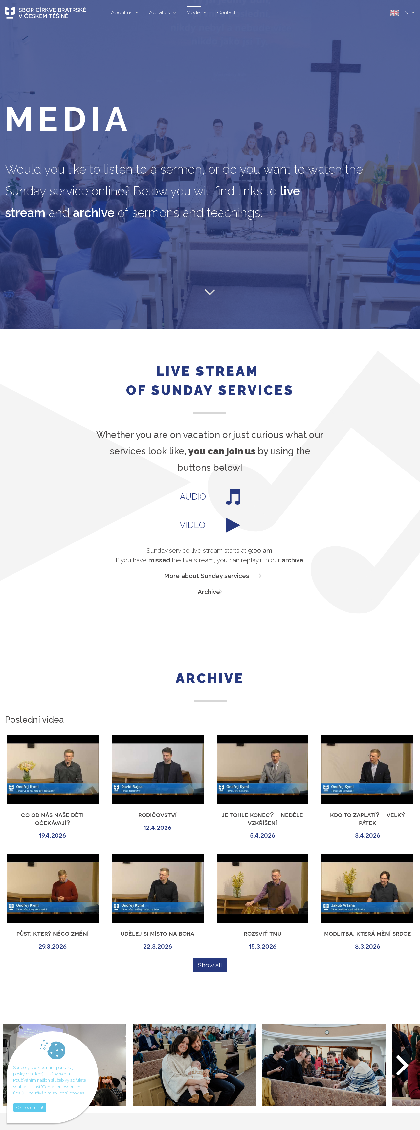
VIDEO (210, 525)
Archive (209, 591)
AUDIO (210, 497)
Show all (210, 965)
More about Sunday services (206, 575)
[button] (402, 1065)
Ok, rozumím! (29, 1107)
